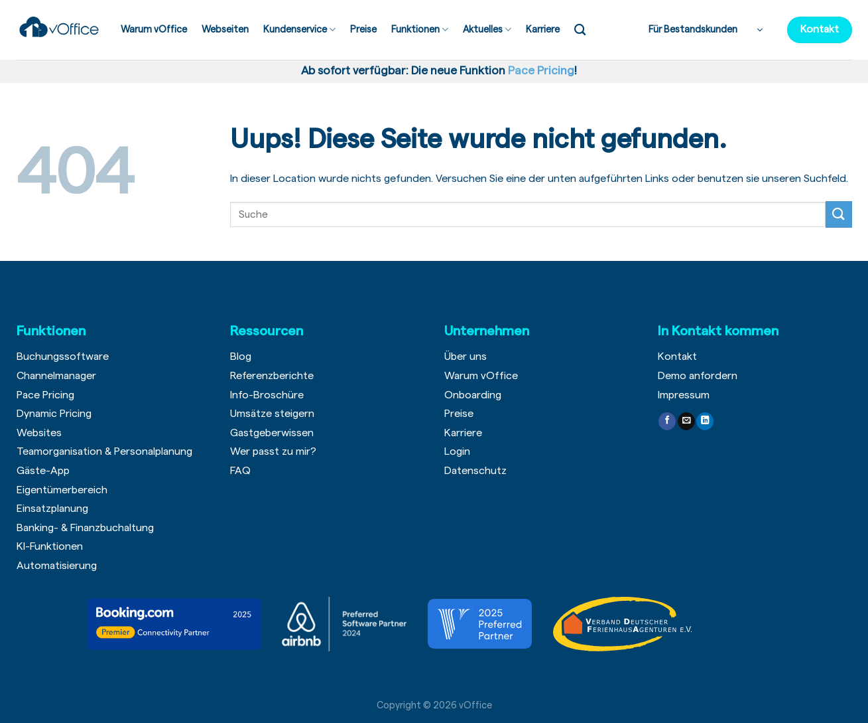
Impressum (684, 395)
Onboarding (472, 395)
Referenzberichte (272, 375)
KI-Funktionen (50, 546)
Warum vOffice (154, 30)
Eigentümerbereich (62, 490)
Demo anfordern (697, 375)
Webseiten (225, 30)
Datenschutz (475, 470)
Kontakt (677, 356)
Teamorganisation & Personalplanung (104, 451)
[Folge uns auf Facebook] (667, 421)
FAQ (240, 470)
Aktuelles (487, 29)
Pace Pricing (45, 395)
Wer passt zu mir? (273, 451)
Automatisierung (57, 565)
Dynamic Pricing (54, 413)
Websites (39, 433)
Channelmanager (56, 375)
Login (457, 451)
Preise (363, 30)
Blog (240, 356)
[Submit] (839, 214)
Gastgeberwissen (272, 433)
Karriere (543, 30)
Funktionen (419, 29)
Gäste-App (43, 470)
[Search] (580, 30)
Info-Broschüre (267, 395)
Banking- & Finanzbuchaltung (85, 527)
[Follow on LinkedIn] (704, 421)
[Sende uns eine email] (686, 421)
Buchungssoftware (63, 356)
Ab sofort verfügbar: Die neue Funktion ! (436, 70)
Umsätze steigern (272, 413)
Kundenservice (299, 29)
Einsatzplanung (52, 508)
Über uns (465, 356)
